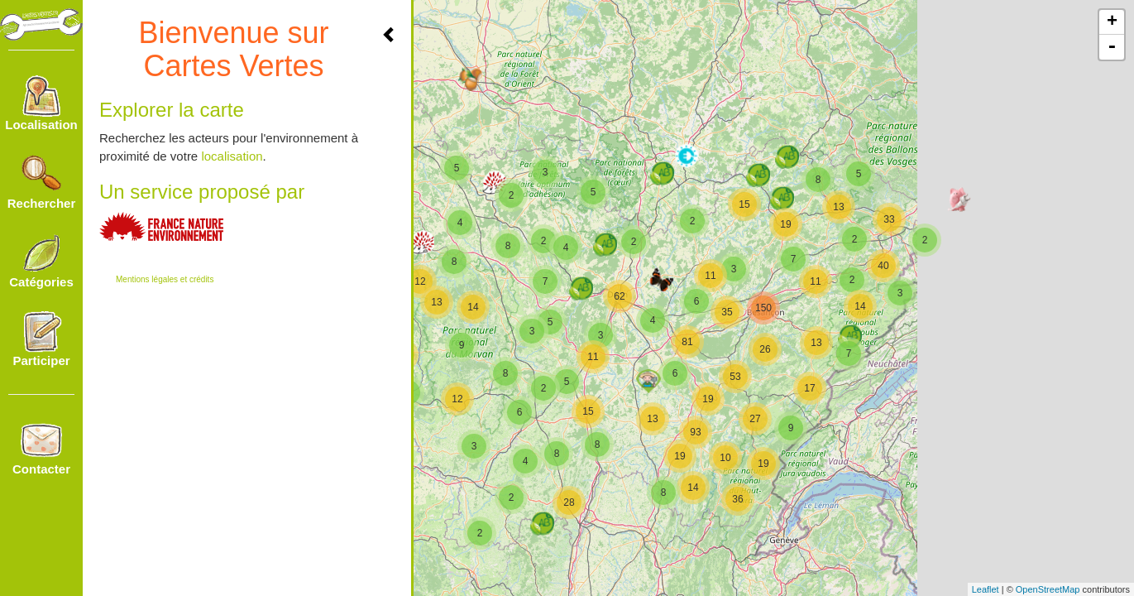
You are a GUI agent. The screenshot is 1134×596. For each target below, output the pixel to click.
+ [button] (1112, 22)
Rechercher (41, 182)
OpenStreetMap (1048, 589)
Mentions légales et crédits (164, 279)
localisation (231, 156)
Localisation (41, 103)
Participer (40, 339)
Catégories (41, 261)
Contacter (41, 448)
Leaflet (985, 589)
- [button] (1111, 47)
